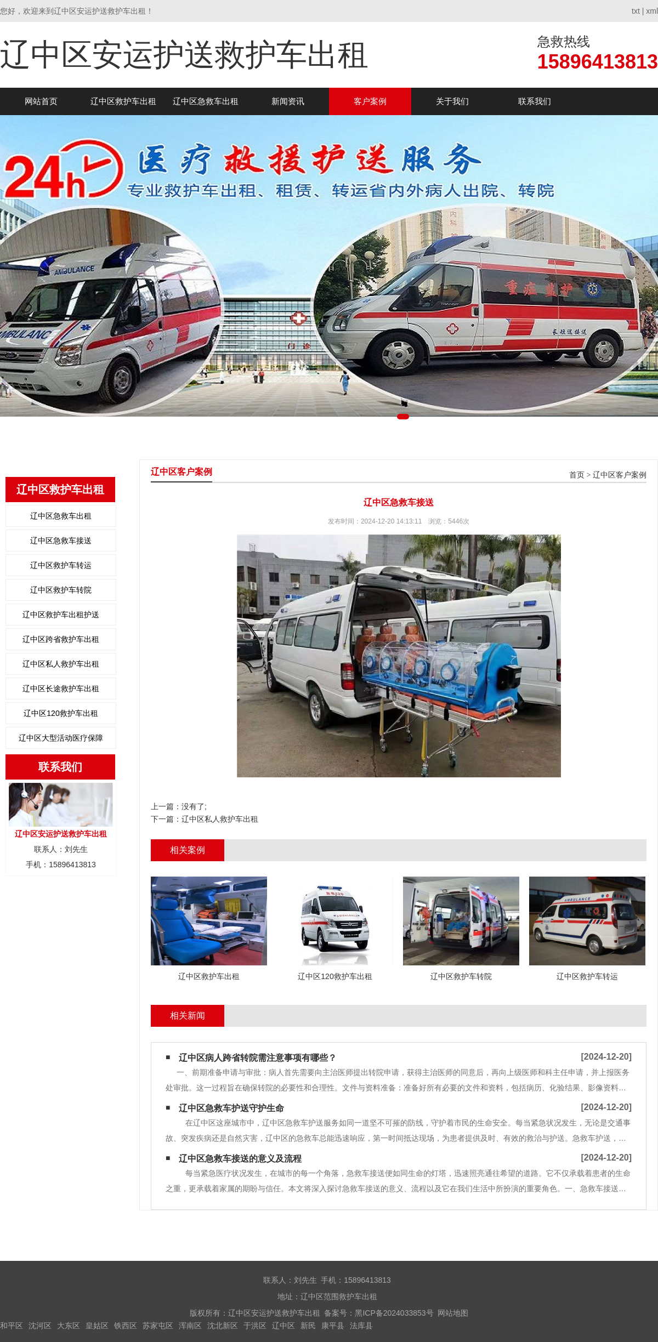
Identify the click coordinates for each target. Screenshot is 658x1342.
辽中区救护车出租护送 (60, 614)
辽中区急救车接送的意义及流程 (240, 1158)
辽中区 (283, 1325)
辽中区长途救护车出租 (60, 688)
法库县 (361, 1325)
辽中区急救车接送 (61, 540)
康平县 (332, 1325)
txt (636, 11)
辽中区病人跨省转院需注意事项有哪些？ (258, 1057)
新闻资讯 (287, 101)
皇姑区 (97, 1325)
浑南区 (190, 1325)
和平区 (11, 1325)
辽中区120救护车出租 (61, 713)
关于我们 (452, 101)
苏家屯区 (158, 1325)
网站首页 (41, 101)
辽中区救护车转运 (61, 565)
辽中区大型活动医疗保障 (61, 737)
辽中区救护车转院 (61, 589)
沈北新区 (222, 1325)
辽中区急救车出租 (206, 101)
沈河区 (40, 1325)
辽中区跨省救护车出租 (60, 639)
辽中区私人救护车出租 (60, 663)
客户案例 (370, 101)
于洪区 (254, 1325)
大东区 (68, 1325)
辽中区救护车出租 (123, 101)
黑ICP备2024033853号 (394, 1313)
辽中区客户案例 (619, 475)
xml (652, 11)
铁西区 (125, 1325)
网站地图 (453, 1313)
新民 (308, 1325)
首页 (577, 475)
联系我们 (534, 101)
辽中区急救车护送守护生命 (231, 1108)
